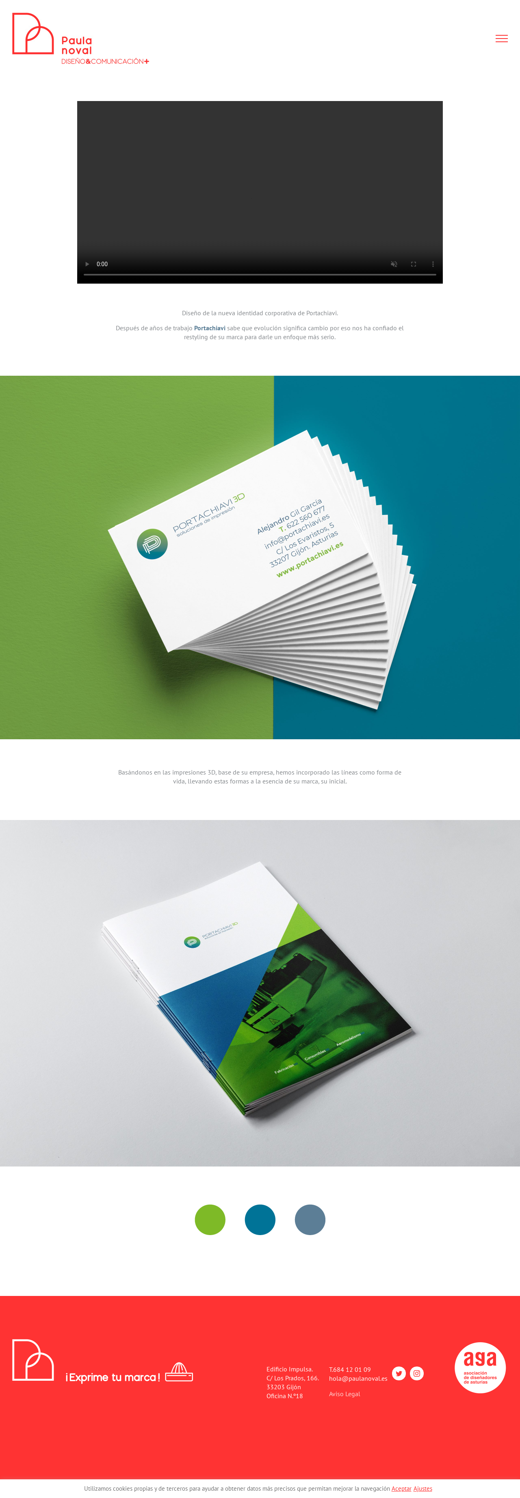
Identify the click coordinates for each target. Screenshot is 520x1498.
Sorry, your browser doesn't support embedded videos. (260, 192)
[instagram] (417, 1373)
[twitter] (399, 1373)
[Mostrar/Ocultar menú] (501, 38)
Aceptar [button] (402, 1488)
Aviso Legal (344, 1394)
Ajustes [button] (423, 1488)
